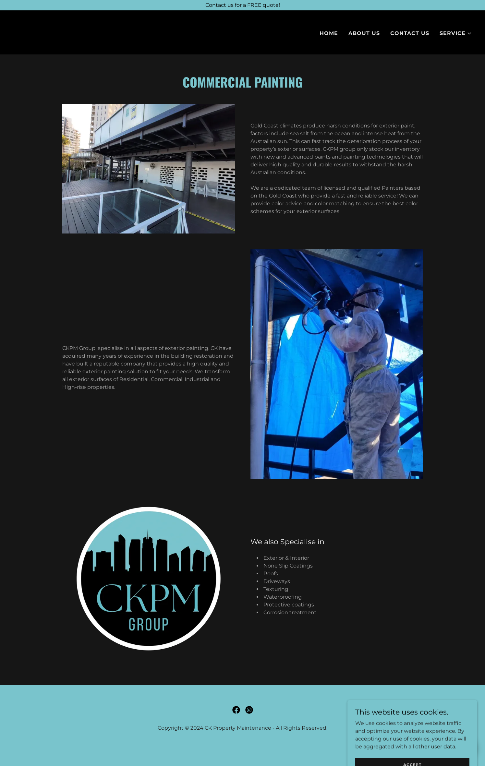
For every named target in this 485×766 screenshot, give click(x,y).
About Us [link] (364, 33)
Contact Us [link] (409, 33)
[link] (29, 32)
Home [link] (329, 33)
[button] (456, 33)
